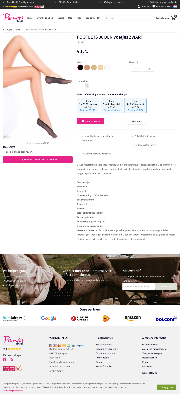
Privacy (145, 362)
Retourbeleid (102, 357)
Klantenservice (162, 6)
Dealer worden (149, 357)
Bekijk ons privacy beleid (13, 390)
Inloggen (144, 6)
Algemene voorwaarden (154, 349)
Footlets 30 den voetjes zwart (44, 29)
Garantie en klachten (106, 353)
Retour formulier (104, 366)
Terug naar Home (11, 29)
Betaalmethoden (104, 344)
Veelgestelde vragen (152, 353)
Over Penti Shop (150, 344)
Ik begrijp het (166, 387)
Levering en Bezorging (107, 349)
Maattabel (136, 121)
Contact (99, 362)
